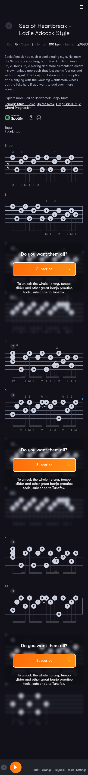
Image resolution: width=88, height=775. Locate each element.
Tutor (36, 767)
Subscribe (44, 269)
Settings (81, 767)
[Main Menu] (81, 7)
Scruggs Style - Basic (20, 104)
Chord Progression (18, 107)
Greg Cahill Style (68, 104)
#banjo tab (12, 131)
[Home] (18, 8)
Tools (71, 767)
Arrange (46, 767)
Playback (59, 767)
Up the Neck (45, 104)
